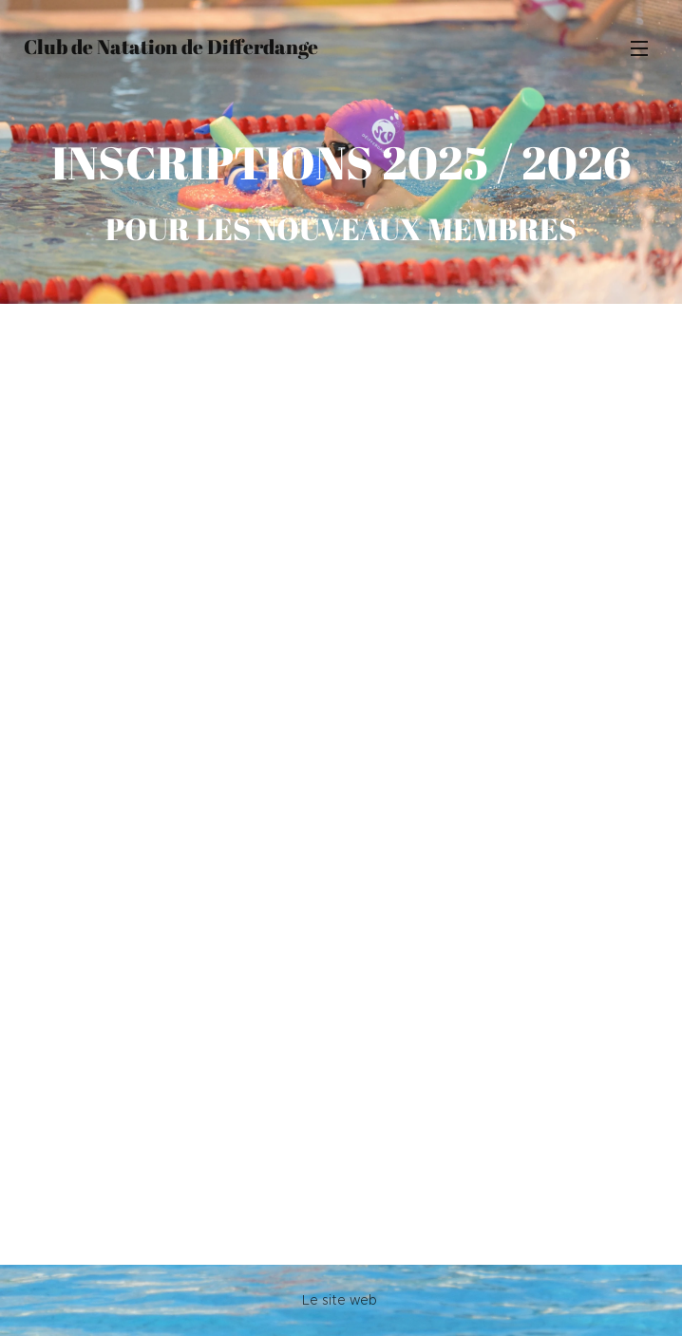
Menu (639, 48)
